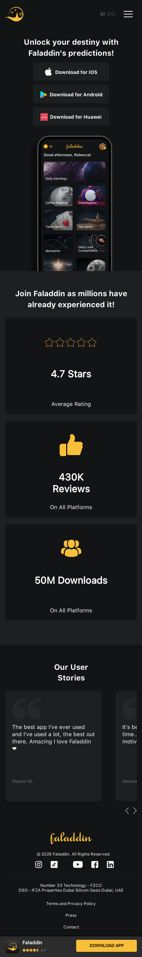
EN (110, 14)
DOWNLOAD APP (107, 945)
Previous (127, 813)
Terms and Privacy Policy (71, 903)
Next (135, 813)
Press (71, 915)
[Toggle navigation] (128, 15)
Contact (71, 927)
